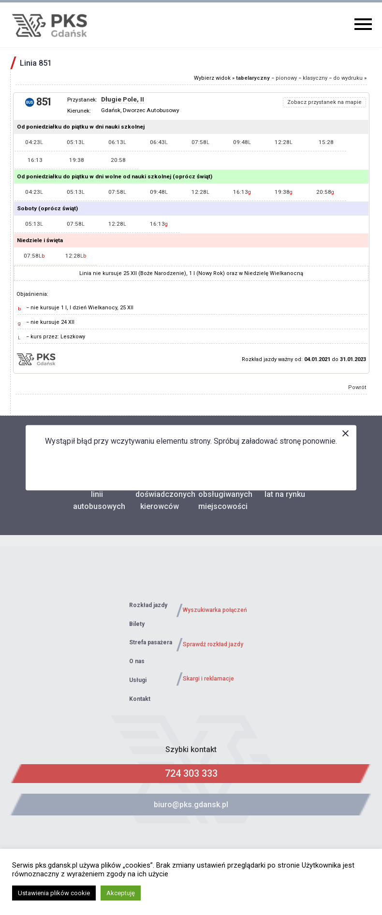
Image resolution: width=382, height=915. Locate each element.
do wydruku (348, 78)
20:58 (118, 160)
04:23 (34, 142)
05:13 (76, 142)
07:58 (200, 142)
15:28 (326, 142)
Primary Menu (363, 24)
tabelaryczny (253, 78)
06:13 (117, 142)
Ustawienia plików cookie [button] (54, 893)
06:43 (159, 142)
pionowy (286, 78)
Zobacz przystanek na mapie (324, 102)
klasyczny (315, 78)
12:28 (284, 142)
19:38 (76, 160)
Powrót (357, 387)
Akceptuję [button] (120, 893)
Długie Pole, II (122, 99)
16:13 (35, 160)
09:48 (242, 142)
